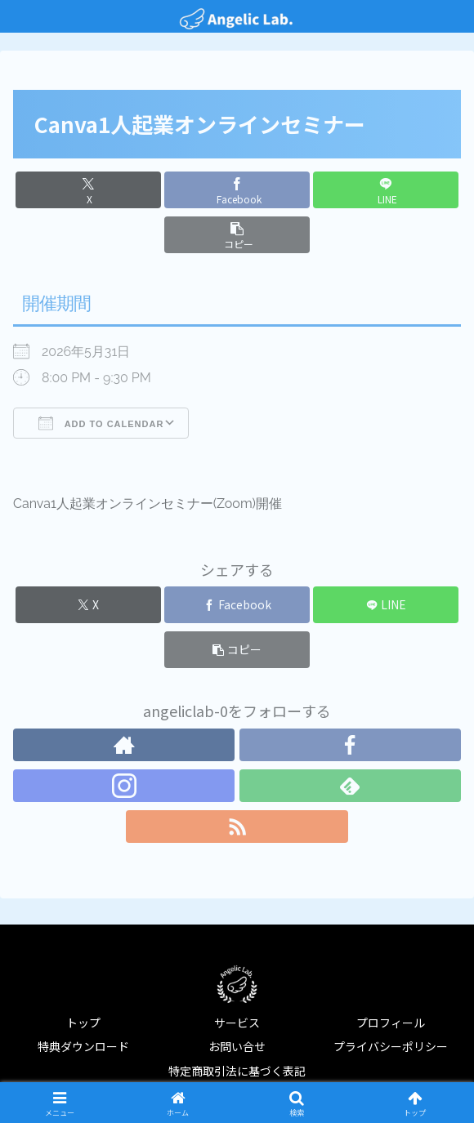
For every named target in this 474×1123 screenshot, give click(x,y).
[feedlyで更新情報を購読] (350, 785)
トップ (83, 1022)
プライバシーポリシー (390, 1046)
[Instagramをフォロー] (124, 785)
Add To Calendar (100, 423)
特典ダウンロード (83, 1046)
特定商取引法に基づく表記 (237, 1071)
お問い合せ (237, 1046)
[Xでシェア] (88, 190)
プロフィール (390, 1022)
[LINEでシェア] (385, 190)
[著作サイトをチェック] (124, 745)
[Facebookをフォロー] (350, 745)
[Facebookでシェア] (237, 190)
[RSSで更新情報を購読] (236, 826)
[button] (237, 234)
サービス (237, 1022)
